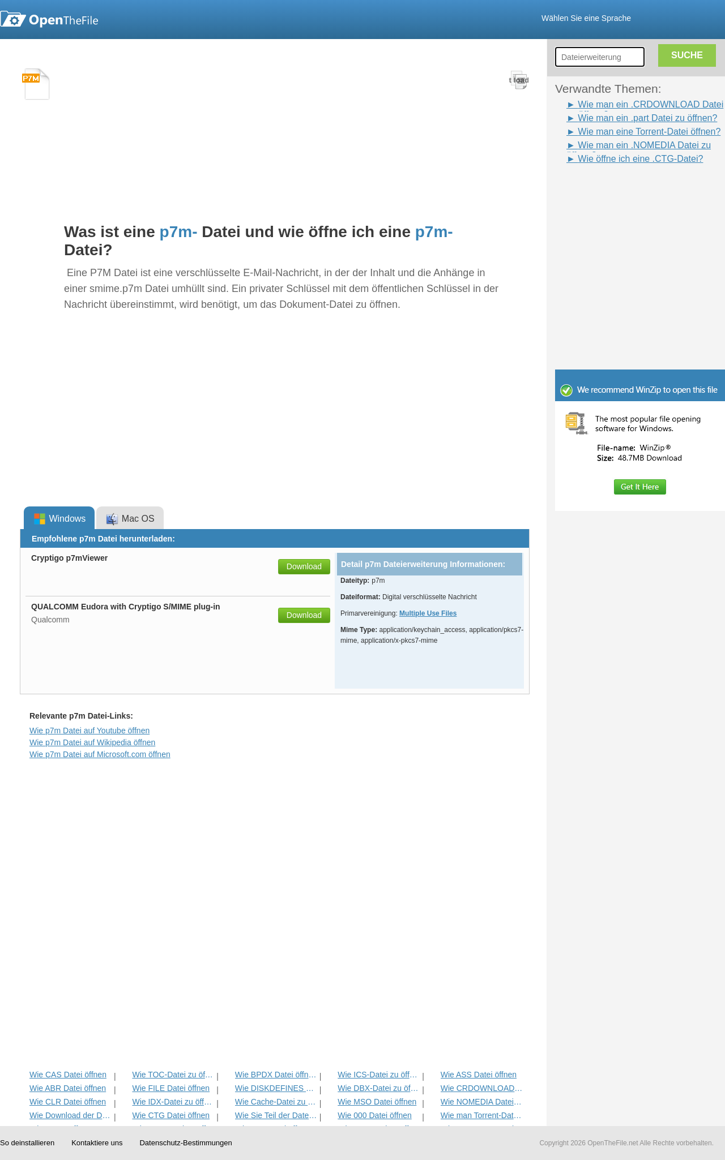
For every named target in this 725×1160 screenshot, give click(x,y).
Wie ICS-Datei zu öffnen (379, 1074)
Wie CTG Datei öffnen (171, 1115)
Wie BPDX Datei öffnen (276, 1074)
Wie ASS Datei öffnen (479, 1074)
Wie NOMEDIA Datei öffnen (482, 1101)
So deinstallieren (27, 1142)
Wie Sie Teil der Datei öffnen (276, 1115)
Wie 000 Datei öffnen (375, 1115)
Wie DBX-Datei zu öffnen (379, 1088)
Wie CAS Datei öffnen (67, 1074)
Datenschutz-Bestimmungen (185, 1142)
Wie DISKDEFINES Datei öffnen (276, 1088)
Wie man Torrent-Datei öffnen (482, 1115)
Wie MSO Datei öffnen (377, 1101)
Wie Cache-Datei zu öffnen (276, 1101)
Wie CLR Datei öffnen (67, 1101)
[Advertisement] (623, 191)
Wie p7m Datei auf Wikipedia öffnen (92, 742)
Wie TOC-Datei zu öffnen (173, 1074)
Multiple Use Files (428, 613)
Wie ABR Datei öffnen (67, 1088)
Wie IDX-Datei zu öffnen (173, 1101)
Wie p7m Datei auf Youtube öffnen (89, 730)
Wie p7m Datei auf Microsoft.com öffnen (99, 754)
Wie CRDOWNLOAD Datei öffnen (482, 1088)
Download (304, 566)
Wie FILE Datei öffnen (171, 1088)
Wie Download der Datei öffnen (70, 1115)
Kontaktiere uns (96, 1142)
